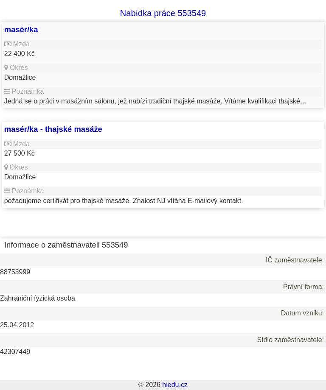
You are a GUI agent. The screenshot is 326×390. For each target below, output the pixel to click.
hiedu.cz (175, 384)
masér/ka (21, 29)
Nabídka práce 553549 (163, 13)
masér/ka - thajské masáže (53, 129)
